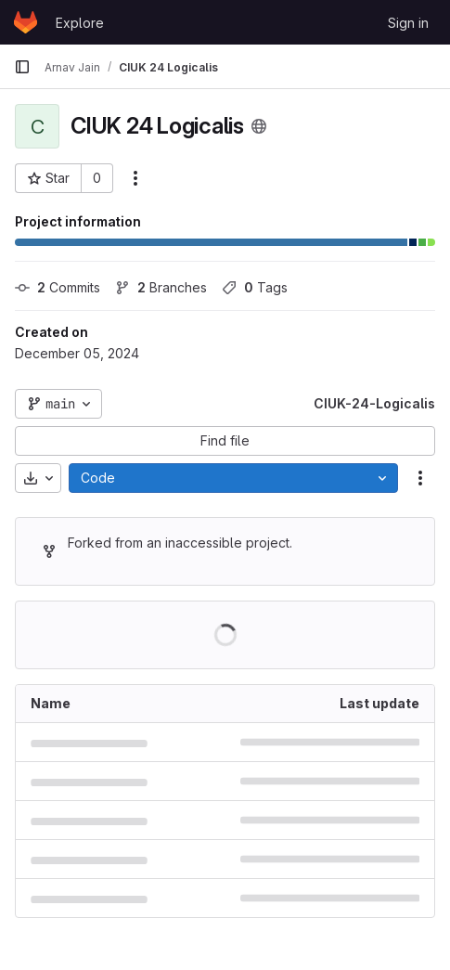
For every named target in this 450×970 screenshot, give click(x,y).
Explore (80, 23)
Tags (255, 287)
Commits (57, 287)
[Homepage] (25, 22)
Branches (161, 287)
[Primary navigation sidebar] (22, 67)
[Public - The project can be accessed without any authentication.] (258, 126)
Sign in (408, 23)
